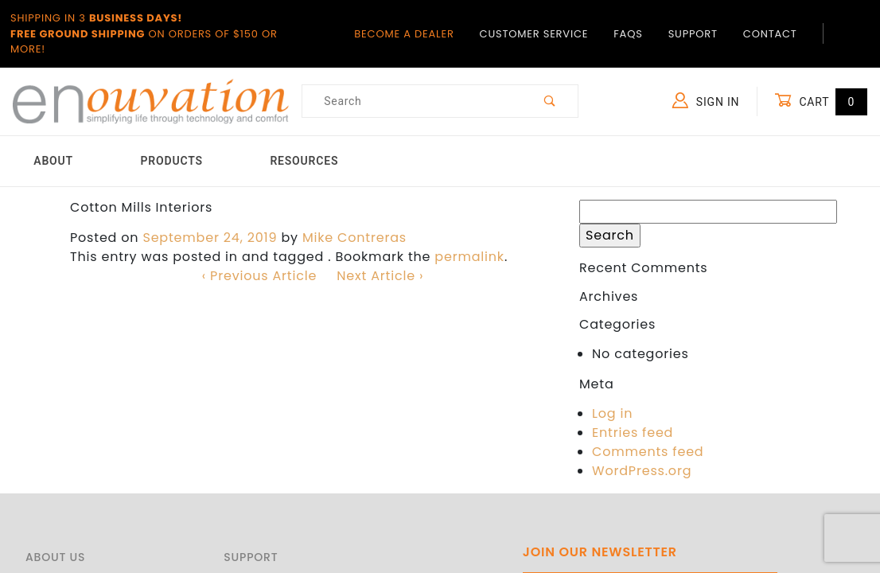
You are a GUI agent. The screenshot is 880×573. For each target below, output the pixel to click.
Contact (770, 33)
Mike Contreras (354, 237)
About (53, 160)
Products (172, 160)
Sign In (706, 100)
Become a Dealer (404, 33)
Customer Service (534, 33)
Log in (612, 413)
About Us (55, 557)
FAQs (627, 33)
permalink (469, 257)
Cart (820, 101)
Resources (304, 160)
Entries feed (632, 432)
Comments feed (647, 451)
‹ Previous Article (259, 276)
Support (693, 33)
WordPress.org (641, 471)
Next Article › (380, 276)
